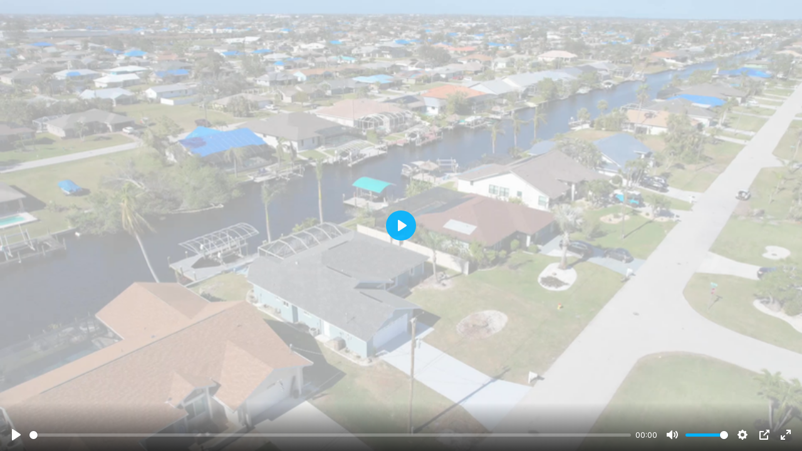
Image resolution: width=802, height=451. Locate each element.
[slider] (330, 435)
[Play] (16, 435)
